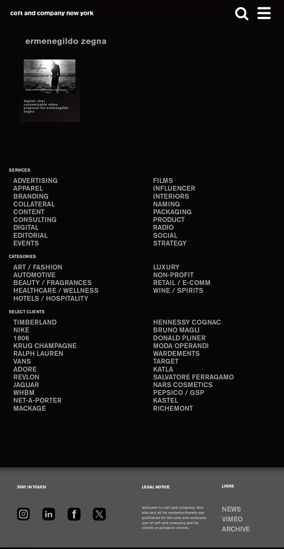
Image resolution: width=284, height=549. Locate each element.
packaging (172, 213)
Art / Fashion (38, 268)
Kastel (166, 403)
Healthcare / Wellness (56, 292)
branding (31, 197)
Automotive (34, 276)
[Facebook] (74, 516)
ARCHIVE (236, 531)
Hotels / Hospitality (51, 300)
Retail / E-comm (182, 284)
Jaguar (26, 387)
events (26, 244)
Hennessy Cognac (187, 323)
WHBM (24, 395)
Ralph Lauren (38, 355)
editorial (30, 236)
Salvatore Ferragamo (194, 379)
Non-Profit (174, 276)
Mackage (29, 410)
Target (165, 363)
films (163, 181)
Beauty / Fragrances (52, 284)
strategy (170, 244)
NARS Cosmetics (183, 387)
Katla (163, 371)
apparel (28, 189)
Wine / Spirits (178, 292)
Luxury (166, 268)
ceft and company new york (52, 13)
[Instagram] (23, 516)
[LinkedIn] (48, 516)
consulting (35, 220)
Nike (21, 331)
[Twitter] (99, 516)
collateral (34, 205)
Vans (22, 363)
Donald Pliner (180, 339)
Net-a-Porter (37, 403)
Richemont (173, 410)
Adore (25, 371)
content (29, 213)
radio (163, 228)
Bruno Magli (176, 331)
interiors (171, 197)
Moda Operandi (181, 347)
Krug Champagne (45, 347)
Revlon (26, 379)
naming (166, 205)
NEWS (232, 511)
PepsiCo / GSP (179, 395)
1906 (21, 339)
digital (26, 228)
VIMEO (233, 521)
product (169, 220)
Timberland (35, 323)
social (165, 236)
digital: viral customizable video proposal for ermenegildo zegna (41, 106)
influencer (174, 189)
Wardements (177, 355)
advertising (36, 181)
